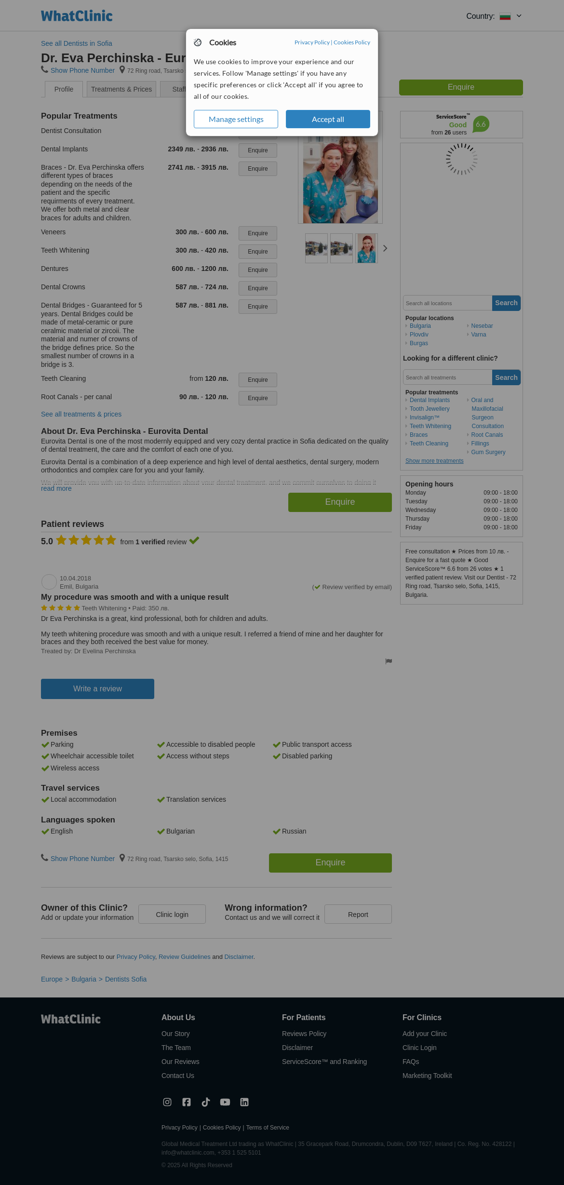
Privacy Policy (312, 42)
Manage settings (236, 118)
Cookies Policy (352, 42)
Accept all (328, 118)
